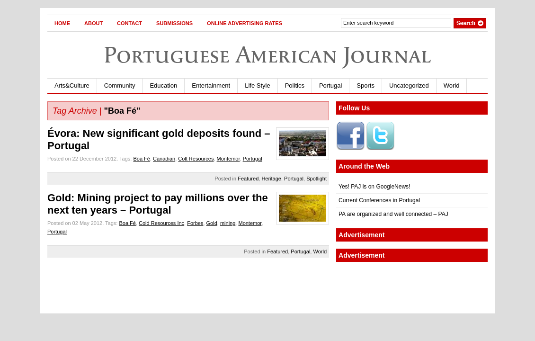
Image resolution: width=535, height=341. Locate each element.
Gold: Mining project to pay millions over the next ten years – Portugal (157, 204)
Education (163, 85)
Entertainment (211, 85)
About (93, 23)
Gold (211, 223)
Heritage (271, 178)
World (452, 85)
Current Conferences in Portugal (379, 200)
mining (227, 223)
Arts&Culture (71, 85)
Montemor (228, 159)
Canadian (164, 159)
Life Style (257, 85)
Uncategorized (409, 85)
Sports (365, 85)
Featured (248, 178)
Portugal (330, 85)
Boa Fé (141, 159)
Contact (129, 23)
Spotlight (316, 178)
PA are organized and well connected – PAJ (393, 214)
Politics (294, 85)
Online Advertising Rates (244, 23)
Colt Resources (196, 159)
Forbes (195, 223)
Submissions (174, 23)
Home (62, 23)
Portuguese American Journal (267, 55)
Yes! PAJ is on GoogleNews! (374, 186)
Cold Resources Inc (161, 223)
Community (119, 85)
